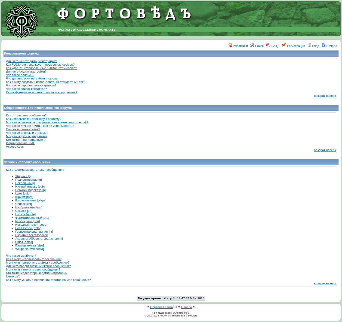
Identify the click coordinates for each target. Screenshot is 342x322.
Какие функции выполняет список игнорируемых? (41, 92)
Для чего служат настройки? (26, 71)
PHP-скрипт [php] (27, 221)
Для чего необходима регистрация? (31, 61)
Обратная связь (161, 307)
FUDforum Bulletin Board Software (178, 315)
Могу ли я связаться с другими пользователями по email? (47, 122)
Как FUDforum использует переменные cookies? (40, 64)
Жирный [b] (23, 176)
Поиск (257, 46)
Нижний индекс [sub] (30, 186)
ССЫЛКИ (89, 29)
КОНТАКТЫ (108, 29)
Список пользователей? (23, 129)
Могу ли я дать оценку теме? (26, 136)
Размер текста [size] (29, 245)
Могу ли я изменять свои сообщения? (33, 269)
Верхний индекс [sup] (30, 190)
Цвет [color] (23, 193)
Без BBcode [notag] (28, 228)
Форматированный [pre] (32, 217)
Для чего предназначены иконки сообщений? (38, 266)
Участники (238, 46)
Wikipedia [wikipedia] (29, 249)
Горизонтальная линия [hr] (34, 231)
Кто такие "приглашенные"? (26, 139)
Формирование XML (20, 143)
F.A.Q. (272, 46)
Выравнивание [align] (30, 200)
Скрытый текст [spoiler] (31, 235)
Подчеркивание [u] (28, 179)
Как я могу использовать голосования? (34, 259)
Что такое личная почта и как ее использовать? (40, 126)
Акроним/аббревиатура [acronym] (39, 238)
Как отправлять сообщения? (26, 115)
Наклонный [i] (25, 183)
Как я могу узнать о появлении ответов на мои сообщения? (48, 280)
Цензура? (13, 276)
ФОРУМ (64, 29)
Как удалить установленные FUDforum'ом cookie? (41, 68)
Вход (313, 46)
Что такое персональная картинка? (31, 85)
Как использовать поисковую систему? (33, 119)
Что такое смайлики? (21, 255)
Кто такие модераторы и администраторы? (36, 273)
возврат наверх (325, 95)
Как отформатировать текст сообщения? (35, 169)
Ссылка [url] (23, 211)
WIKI (76, 29)
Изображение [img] (28, 207)
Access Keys (15, 146)
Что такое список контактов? (26, 89)
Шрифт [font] (24, 197)
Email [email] (24, 242)
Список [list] (23, 204)
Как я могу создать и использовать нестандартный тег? (45, 82)
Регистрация (293, 46)
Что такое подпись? (20, 75)
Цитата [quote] (25, 214)
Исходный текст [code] (31, 224)
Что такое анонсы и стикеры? (27, 132)
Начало (329, 46)
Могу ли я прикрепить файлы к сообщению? (37, 262)
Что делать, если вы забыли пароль (32, 78)
